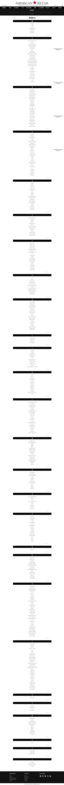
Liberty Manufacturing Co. (32, 411)
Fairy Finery (32, 243)
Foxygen (32, 256)
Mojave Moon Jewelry (32, 460)
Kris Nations (32, 391)
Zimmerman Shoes (32, 765)
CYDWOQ (32, 175)
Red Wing (32, 566)
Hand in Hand (32, 308)
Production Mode (32, 535)
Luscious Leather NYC (32, 432)
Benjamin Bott (32, 95)
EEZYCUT (32, 220)
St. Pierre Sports (32, 621)
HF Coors (32, 325)
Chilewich (32, 147)
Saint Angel (32, 586)
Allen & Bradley (32, 46)
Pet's (23, 7)
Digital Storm (32, 198)
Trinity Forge (32, 685)
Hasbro (32, 315)
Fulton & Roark (32, 269)
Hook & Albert (32, 330)
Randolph (32, 560)
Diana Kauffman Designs (32, 196)
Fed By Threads (32, 248)
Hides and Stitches (32, 327)
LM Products (32, 419)
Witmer (32, 728)
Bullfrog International (32, 123)
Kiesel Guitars (32, 382)
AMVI (32, 67)
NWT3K (32, 485)
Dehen (32, 192)
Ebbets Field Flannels (32, 218)
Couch (32, 165)
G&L (32, 278)
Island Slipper (32, 342)
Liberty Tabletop (32, 412)
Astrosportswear (32, 77)
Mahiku (32, 445)
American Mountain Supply (32, 62)
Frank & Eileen (32, 258)
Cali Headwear (32, 136)
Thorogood (32, 670)
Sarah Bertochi (32, 591)
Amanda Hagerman (32, 52)
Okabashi (32, 498)
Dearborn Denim (32, 189)
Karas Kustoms (32, 379)
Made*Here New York (32, 442)
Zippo (32, 766)
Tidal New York (32, 672)
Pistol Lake (32, 528)
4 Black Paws (32, 31)
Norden (32, 479)
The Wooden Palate (32, 666)
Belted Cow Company (32, 94)
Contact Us (11, 777)
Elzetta (32, 225)
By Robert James (32, 126)
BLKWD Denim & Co (32, 108)
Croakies (32, 169)
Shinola (32, 602)
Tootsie (32, 680)
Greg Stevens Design (32, 291)
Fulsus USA (32, 268)
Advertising (26, 778)
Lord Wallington (32, 427)
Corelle (32, 159)
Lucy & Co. (32, 429)
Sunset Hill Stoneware (32, 633)
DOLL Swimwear (32, 201)
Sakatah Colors (32, 588)
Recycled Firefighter (32, 563)
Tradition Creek (32, 683)
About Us (25, 775)
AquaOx (32, 70)
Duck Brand (32, 206)
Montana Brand (32, 461)
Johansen (32, 362)
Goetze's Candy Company (32, 285)
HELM (32, 321)
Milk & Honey (32, 457)
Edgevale (32, 219)
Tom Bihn (32, 679)
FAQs (10, 775)
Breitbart (32, 114)
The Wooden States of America (32, 667)
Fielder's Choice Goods (32, 252)
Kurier (32, 394)
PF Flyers (32, 521)
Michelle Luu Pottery (32, 455)
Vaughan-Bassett (32, 707)
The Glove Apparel (32, 658)
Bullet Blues (32, 122)
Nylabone (32, 487)
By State (32, 13)
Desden (32, 195)
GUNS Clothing (32, 294)
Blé (32, 107)
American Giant (32, 58)
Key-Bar (32, 381)
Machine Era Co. (32, 441)
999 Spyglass (32, 32)
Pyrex (32, 541)
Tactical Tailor (32, 644)
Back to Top (47, 34)
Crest (32, 168)
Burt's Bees (32, 124)
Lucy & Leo (32, 431)
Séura (32, 595)
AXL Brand (32, 81)
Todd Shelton (32, 677)
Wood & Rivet (32, 731)
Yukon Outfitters (32, 754)
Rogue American (32, 572)
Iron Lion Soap (32, 341)
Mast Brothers (32, 451)
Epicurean (32, 229)
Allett (32, 49)
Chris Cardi (32, 150)
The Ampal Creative (32, 654)
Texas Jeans (32, 653)
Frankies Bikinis (32, 259)
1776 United (32, 29)
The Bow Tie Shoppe (32, 657)
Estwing (32, 231)
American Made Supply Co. (32, 61)
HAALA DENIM (32, 302)
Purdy (32, 537)
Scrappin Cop (32, 598)
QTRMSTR (32, 549)
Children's (16, 7)
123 (10, 12)
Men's (10, 7)
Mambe (32, 446)
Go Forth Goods (32, 283)
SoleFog (32, 614)
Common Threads (32, 154)
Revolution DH (32, 568)
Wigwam (32, 727)
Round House (32, 578)
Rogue (32, 571)
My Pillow (32, 464)
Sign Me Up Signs (32, 605)
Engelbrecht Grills (32, 228)
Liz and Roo (32, 418)
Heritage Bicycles (32, 322)
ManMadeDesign (32, 448)
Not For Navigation (32, 482)
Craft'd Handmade (32, 166)
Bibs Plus (32, 101)
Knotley (32, 389)
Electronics (41, 7)
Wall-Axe (32, 720)
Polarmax (32, 532)
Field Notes (32, 250)
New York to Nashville (32, 475)
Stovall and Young (32, 628)
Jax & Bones (32, 356)
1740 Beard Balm (32, 28)
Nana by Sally (32, 472)
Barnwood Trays (32, 91)
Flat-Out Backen (32, 255)
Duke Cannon (32, 208)
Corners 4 (32, 160)
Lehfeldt (32, 408)
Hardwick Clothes (32, 311)
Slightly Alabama (32, 609)
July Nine (32, 365)
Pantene (32, 516)
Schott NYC (32, 596)
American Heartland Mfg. (32, 59)
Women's (4, 7)
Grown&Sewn (32, 292)
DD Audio (32, 186)
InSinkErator (32, 339)
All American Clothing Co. (32, 45)
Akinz (32, 42)
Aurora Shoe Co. (32, 78)
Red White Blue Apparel (32, 565)
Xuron (32, 742)
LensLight (32, 409)
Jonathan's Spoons (32, 364)
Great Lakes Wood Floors (32, 288)
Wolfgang (32, 730)
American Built (32, 55)
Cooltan (32, 156)
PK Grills (32, 529)
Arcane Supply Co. (32, 71)
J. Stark (32, 352)
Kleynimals (32, 386)
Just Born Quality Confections (32, 366)
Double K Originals (32, 202)
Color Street (32, 153)
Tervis (32, 651)
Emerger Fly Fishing (32, 226)
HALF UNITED (32, 305)
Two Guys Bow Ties (32, 688)
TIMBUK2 (32, 673)
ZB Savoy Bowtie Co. (32, 763)
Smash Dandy (32, 611)
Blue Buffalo (32, 111)
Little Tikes (32, 415)
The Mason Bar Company (32, 663)
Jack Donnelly (32, 353)
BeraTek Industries (32, 97)
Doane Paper (32, 199)
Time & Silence (32, 674)
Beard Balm (32, 92)
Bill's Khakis (32, 104)
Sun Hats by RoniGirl (32, 631)
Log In (3, 5)
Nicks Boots (32, 478)
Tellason (32, 647)
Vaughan (32, 705)
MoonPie (32, 462)
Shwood (32, 604)
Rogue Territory (32, 574)
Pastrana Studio (32, 518)
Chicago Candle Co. (32, 144)
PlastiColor (32, 531)
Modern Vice (32, 458)
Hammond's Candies (32, 306)
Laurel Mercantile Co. (32, 405)
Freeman (32, 262)
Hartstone (32, 314)
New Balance (32, 474)
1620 (32, 26)
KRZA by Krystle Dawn (32, 392)
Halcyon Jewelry (32, 303)
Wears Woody (32, 721)
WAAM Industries (32, 718)
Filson (32, 253)
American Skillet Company (32, 65)
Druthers (32, 203)
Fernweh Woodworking (32, 249)
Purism (32, 540)
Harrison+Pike (32, 312)
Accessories (29, 7)
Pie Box (32, 524)
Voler (32, 708)
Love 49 (32, 428)
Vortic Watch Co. (32, 710)
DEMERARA (32, 193)
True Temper (32, 686)
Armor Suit (32, 73)
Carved (32, 140)
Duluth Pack (32, 209)
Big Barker (32, 103)
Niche (32, 477)
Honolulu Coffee (32, 328)
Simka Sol (32, 607)
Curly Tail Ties (32, 173)
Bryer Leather (32, 117)
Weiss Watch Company (32, 722)
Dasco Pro (32, 185)
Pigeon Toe (32, 526)
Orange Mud (32, 505)
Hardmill (32, 309)
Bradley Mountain (32, 113)
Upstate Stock (32, 697)
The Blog (25, 780)
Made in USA (26, 777)
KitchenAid (32, 385)
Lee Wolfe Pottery (32, 406)
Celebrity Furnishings (32, 141)
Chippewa (32, 149)
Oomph (32, 502)
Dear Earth (32, 187)
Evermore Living (32, 232)
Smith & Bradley (32, 612)
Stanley (32, 624)
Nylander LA (32, 488)
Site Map (11, 780)
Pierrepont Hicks (32, 525)
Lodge (32, 421)
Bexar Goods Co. (32, 98)
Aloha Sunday (32, 51)
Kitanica (32, 383)
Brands (60, 7)
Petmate (32, 519)
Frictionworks (32, 265)
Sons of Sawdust (32, 617)
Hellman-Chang (32, 319)
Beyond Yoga (32, 100)
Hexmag (32, 324)
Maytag (32, 454)
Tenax (32, 650)
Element (32, 222)
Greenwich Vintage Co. (32, 289)
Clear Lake (32, 152)
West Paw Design (32, 724)
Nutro (32, 484)
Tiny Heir (32, 676)
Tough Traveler (32, 682)
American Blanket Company (32, 54)
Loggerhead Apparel (32, 422)
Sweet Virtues (32, 634)
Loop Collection (32, 425)
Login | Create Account (13, 778)
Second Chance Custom (32, 601)
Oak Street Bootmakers (32, 496)
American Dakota (32, 57)
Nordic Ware (32, 481)
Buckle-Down (32, 119)
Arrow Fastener (32, 74)
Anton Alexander (32, 68)
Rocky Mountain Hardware (32, 569)
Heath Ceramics (32, 318)
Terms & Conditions (13, 779)
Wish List (6, 5)
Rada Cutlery (32, 558)
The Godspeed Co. (32, 660)
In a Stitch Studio (32, 338)
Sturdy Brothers (32, 630)
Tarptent (32, 645)
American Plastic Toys (32, 64)
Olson (32, 499)
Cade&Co (32, 134)
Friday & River (32, 266)
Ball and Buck (32, 90)
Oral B (32, 504)
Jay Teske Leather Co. (32, 359)
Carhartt (32, 139)
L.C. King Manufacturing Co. (32, 402)
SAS (32, 592)
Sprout (32, 620)
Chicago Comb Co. (32, 146)
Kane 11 (32, 376)
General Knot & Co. (32, 282)
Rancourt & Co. (32, 559)
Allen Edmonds (32, 48)
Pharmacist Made (32, 522)
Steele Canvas (32, 625)
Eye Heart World (32, 235)
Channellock (32, 143)
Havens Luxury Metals (32, 316)
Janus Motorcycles (32, 355)
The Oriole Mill (32, 664)
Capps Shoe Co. (32, 137)
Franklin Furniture (32, 261)
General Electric (32, 281)
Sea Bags (32, 599)
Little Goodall (32, 414)
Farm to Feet (32, 246)
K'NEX (32, 375)
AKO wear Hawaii (32, 43)
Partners (25, 779)
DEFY (32, 190)
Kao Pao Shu (32, 378)
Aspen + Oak (32, 75)
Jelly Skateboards (32, 361)
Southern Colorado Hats (32, 618)
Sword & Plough (32, 636)
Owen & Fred (32, 508)
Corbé (32, 157)
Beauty (53, 7)
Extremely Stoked (32, 233)
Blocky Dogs (32, 110)
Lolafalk (32, 424)
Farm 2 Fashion (32, 245)
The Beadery (32, 656)
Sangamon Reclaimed (32, 589)
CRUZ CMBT (32, 170)
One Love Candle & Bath (32, 501)
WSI (32, 734)
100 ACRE (32, 24)
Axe (32, 80)
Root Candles (32, 576)
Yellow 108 (32, 752)
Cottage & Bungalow (32, 162)
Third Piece (32, 669)
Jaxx (32, 358)
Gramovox (32, 286)
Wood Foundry (32, 733)
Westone (32, 725)
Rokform (32, 575)
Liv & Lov (32, 416)
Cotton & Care (32, 163)
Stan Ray (32, 623)
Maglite (32, 444)
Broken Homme (32, 116)
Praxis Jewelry (32, 534)
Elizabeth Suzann (32, 223)
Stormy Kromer (32, 627)
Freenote (32, 264)
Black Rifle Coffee (32, 106)
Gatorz (32, 279)
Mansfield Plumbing (32, 449)
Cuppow (32, 172)
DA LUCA (32, 183)
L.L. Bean (32, 403)
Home (35, 7)
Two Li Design (32, 689)
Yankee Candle (32, 751)
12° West (32, 25)
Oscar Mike (32, 507)
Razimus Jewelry (32, 562)
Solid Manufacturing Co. (32, 615)
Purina (32, 538)
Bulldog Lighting (32, 120)
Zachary (32, 762)
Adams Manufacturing (32, 41)
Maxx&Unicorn (32, 452)
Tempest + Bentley (32, 648)
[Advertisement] (58, 33)
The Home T (32, 661)
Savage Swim (32, 593)
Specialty (47, 7)
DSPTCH (32, 205)
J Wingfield (32, 350)
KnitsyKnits (32, 388)
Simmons (32, 608)
